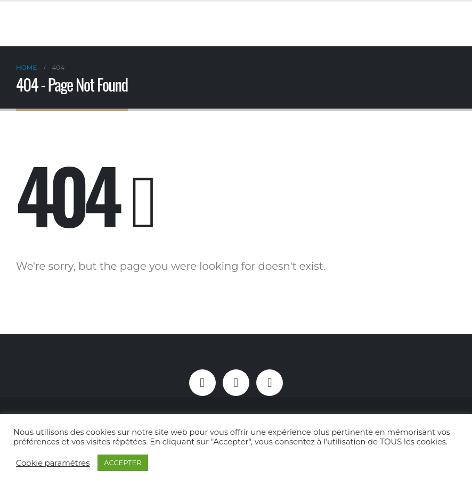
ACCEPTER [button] (122, 462)
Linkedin (269, 382)
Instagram (236, 382)
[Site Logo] (174, 24)
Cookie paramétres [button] (52, 463)
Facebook (202, 382)
